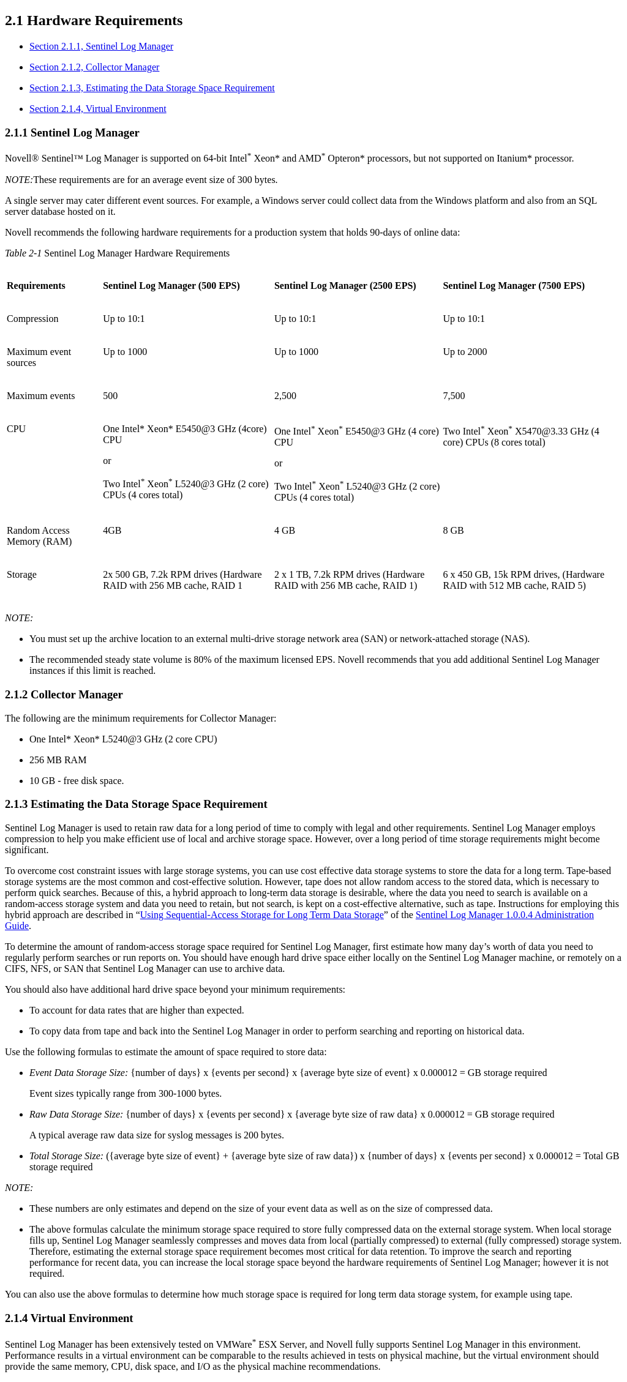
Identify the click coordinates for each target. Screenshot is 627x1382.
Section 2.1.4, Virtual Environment (98, 108)
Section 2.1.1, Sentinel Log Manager (101, 46)
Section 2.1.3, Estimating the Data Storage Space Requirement (152, 88)
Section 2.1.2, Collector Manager (94, 67)
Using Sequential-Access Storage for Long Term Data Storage (262, 915)
